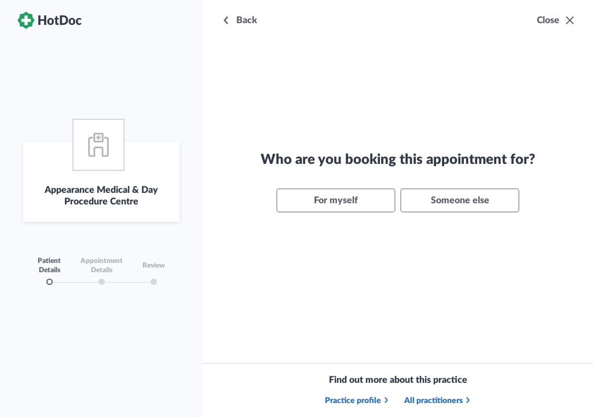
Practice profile (357, 401)
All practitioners (437, 401)
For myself (336, 200)
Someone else (460, 200)
